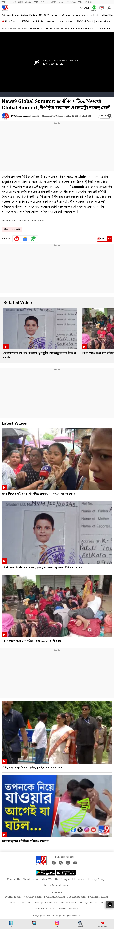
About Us (28, 879)
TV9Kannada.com (54, 897)
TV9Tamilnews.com (65, 903)
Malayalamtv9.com (91, 903)
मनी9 (80, 2)
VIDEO (25, 21)
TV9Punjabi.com (42, 903)
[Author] (5, 116)
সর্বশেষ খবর (13, 15)
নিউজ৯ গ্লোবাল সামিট (12, 229)
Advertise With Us (47, 879)
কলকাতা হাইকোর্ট (66, 21)
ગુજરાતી (44, 2)
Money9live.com (44, 909)
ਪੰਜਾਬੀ (53, 2)
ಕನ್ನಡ (20, 2)
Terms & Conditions (56, 885)
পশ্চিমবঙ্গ (66, 15)
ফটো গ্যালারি (37, 21)
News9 (12, 2)
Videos (23, 28)
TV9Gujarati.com (20, 903)
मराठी (36, 2)
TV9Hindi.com (13, 897)
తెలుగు (28, 2)
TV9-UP (88, 2)
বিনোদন (76, 15)
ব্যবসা (85, 15)
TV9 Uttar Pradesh (67, 909)
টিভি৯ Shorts (12, 21)
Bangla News (9, 28)
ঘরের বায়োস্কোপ (103, 21)
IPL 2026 (44, 15)
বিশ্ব (97, 15)
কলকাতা (55, 15)
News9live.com (33, 897)
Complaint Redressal (72, 879)
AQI (86, 8)
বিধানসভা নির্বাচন (29, 15)
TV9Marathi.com (98, 897)
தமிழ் (61, 2)
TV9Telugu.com (76, 897)
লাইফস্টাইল (107, 15)
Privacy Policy (96, 879)
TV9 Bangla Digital (20, 116)
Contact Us (13, 879)
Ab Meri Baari (85, 21)
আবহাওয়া (51, 21)
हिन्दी (4, 2)
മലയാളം (71, 2)
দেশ (92, 15)
